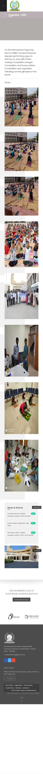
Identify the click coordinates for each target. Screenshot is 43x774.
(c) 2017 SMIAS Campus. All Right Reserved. (23, 690)
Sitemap (18, 688)
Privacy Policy (28, 685)
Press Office (9, 685)
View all (37, 507)
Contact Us (25, 688)
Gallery (37, 550)
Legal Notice (18, 685)
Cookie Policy (10, 688)
